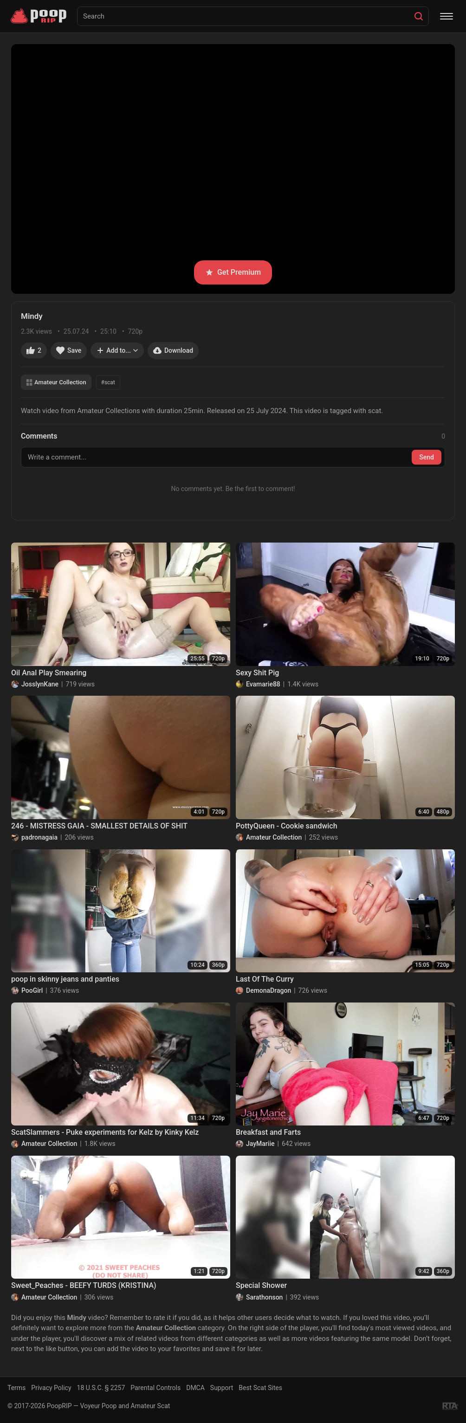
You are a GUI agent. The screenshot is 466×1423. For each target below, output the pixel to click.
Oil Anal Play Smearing (48, 672)
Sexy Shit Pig (257, 672)
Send (426, 457)
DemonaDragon (268, 990)
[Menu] (446, 16)
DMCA (195, 1387)
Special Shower (261, 1285)
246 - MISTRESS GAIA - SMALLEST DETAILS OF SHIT (99, 825)
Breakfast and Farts (268, 1132)
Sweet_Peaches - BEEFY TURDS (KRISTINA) (83, 1285)
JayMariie (260, 1143)
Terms (16, 1387)
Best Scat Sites (260, 1387)
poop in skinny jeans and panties (65, 979)
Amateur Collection (56, 382)
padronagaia (39, 837)
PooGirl (32, 990)
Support (221, 1387)
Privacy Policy (51, 1387)
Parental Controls (155, 1387)
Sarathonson (264, 1297)
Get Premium (233, 272)
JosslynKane (39, 684)
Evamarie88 (263, 684)
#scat (108, 382)
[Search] (418, 16)
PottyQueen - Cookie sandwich (286, 825)
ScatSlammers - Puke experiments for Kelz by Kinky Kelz (105, 1132)
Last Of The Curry (265, 979)
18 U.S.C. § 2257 (101, 1387)
